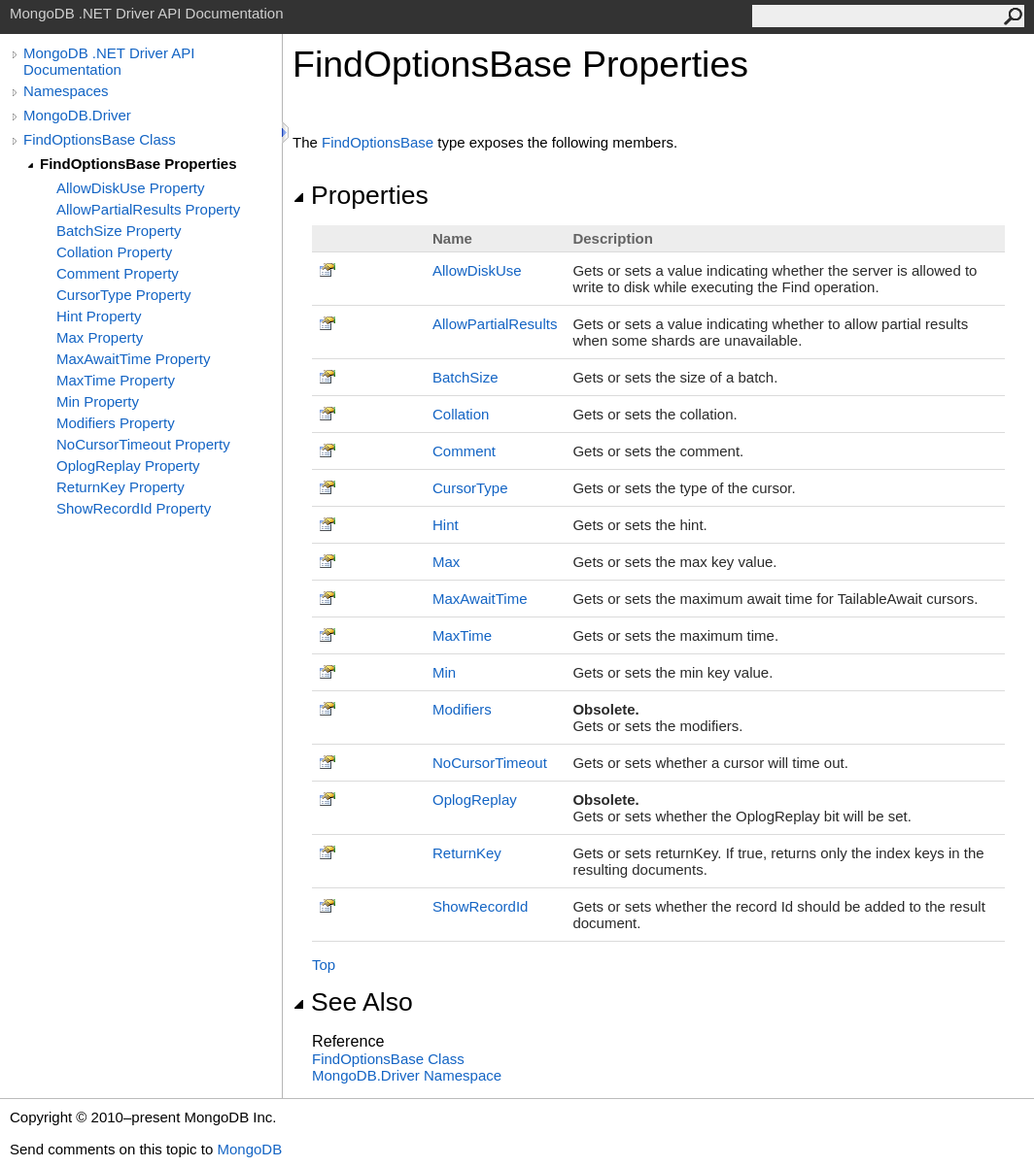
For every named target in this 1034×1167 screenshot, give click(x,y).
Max (446, 561)
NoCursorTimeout (489, 762)
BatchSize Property (118, 230)
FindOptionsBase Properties (138, 163)
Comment (464, 451)
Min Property (97, 401)
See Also (353, 1002)
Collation (460, 414)
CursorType (470, 488)
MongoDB (249, 1149)
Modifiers (462, 709)
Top (323, 964)
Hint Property (99, 316)
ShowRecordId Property (133, 508)
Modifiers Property (115, 423)
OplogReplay (474, 799)
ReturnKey (466, 853)
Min (444, 672)
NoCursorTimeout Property (143, 444)
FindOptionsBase (377, 142)
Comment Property (117, 273)
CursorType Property (123, 294)
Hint (445, 525)
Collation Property (114, 252)
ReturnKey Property (120, 487)
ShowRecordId (480, 906)
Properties (361, 195)
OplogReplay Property (128, 465)
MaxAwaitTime (480, 598)
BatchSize (465, 377)
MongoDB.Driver (77, 115)
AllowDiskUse (477, 270)
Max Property (99, 337)
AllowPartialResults (494, 324)
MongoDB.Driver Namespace (406, 1075)
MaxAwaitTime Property (133, 358)
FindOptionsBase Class (99, 139)
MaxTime (462, 635)
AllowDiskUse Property (130, 188)
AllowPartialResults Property (148, 209)
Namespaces (66, 91)
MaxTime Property (115, 380)
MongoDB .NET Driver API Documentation (108, 61)
